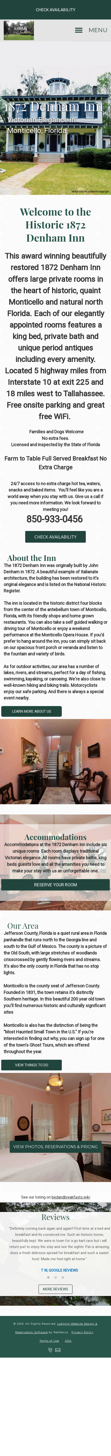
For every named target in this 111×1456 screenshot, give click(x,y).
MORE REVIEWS (55, 1292)
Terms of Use (49, 1347)
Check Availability (55, 9)
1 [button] (48, 1280)
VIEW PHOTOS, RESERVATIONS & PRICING (55, 1146)
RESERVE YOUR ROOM (55, 885)
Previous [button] (8, 1253)
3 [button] (62, 1280)
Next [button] (102, 1253)
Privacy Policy (82, 1338)
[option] (55, 1250)
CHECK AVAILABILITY (55, 537)
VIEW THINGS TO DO (31, 1065)
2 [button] (55, 1280)
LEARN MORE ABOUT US (31, 711)
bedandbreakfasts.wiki (71, 1197)
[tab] (48, 1280)
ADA (68, 1347)
